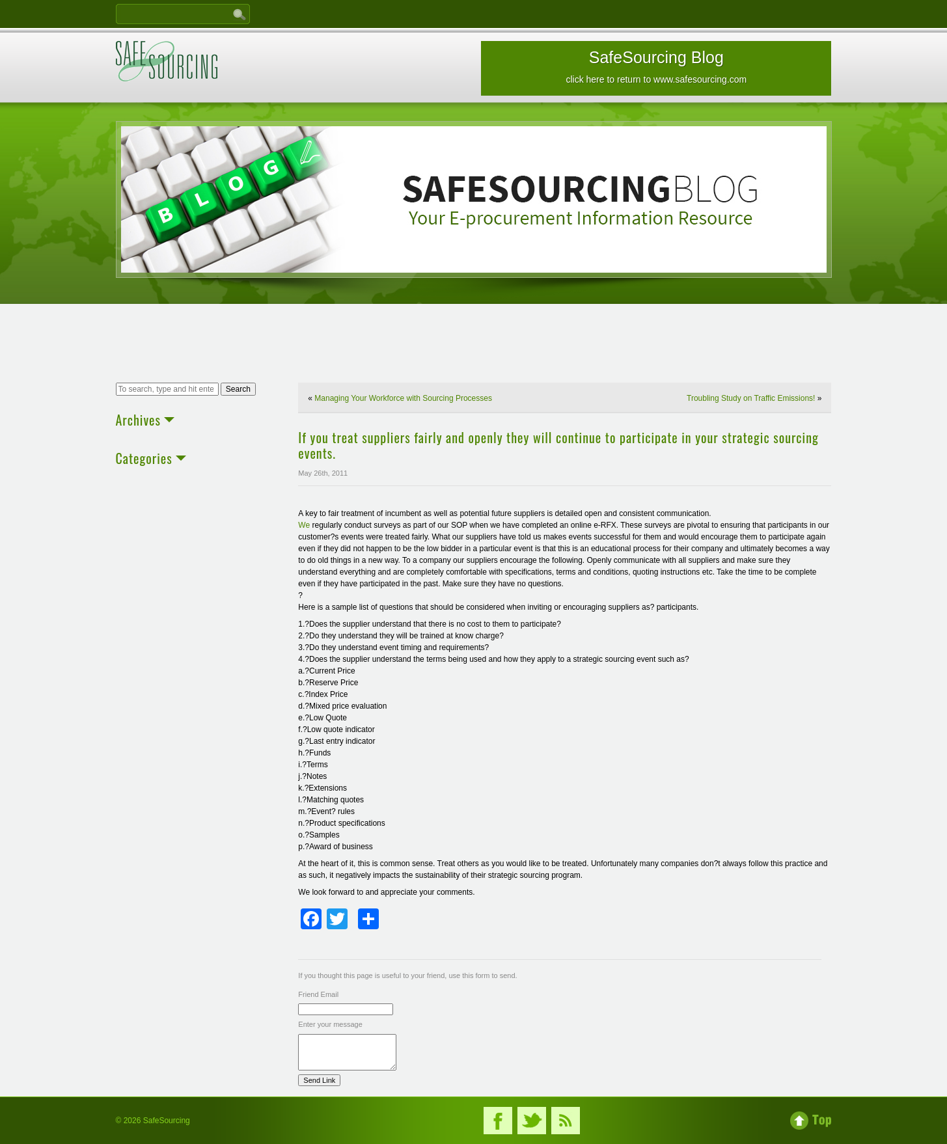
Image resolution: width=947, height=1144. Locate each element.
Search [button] (238, 389)
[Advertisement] (474, 345)
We (304, 525)
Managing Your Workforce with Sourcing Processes (403, 398)
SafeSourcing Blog (656, 66)
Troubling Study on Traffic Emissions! (751, 398)
